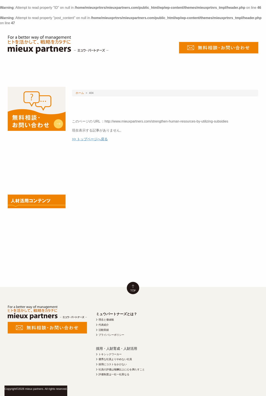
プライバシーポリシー (111, 334)
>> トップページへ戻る (90, 139)
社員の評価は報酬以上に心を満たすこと (122, 369)
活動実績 (104, 329)
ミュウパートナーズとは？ (116, 314)
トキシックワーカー (110, 354)
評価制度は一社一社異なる (114, 374)
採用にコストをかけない (113, 364)
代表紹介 (104, 324)
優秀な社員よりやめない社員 (115, 359)
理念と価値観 (106, 319)
